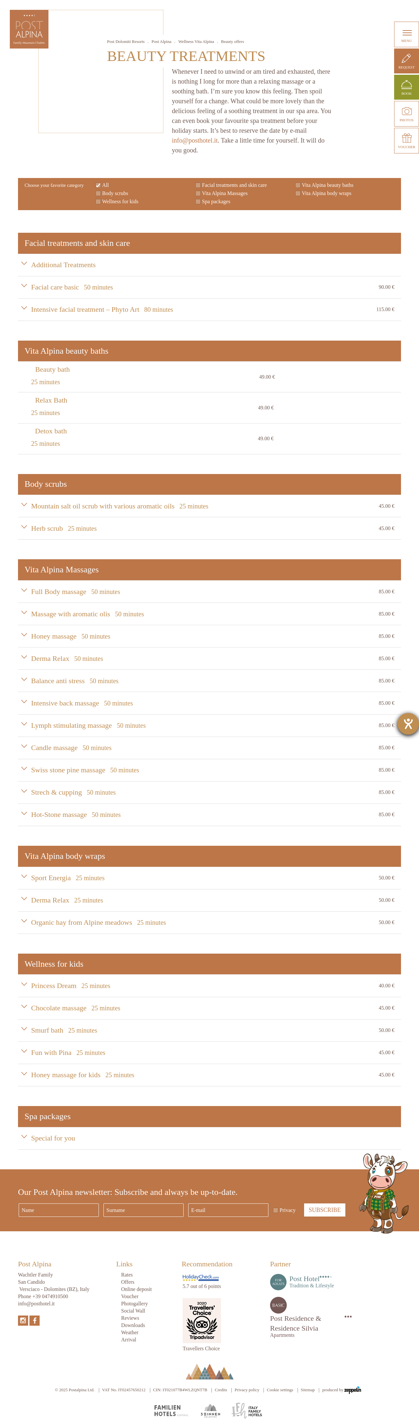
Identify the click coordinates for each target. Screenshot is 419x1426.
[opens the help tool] (408, 724)
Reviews (130, 1318)
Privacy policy (247, 1389)
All (105, 185)
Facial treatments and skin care (234, 185)
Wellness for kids (120, 201)
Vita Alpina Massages (224, 193)
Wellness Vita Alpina (196, 41)
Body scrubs (115, 193)
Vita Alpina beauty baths (328, 185)
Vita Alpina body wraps (326, 193)
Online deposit (136, 1289)
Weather (129, 1332)
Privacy (288, 1210)
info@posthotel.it (195, 140)
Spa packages (216, 201)
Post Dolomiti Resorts (126, 41)
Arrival (128, 1339)
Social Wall (133, 1311)
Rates (127, 1274)
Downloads (133, 1325)
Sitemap (308, 1389)
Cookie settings (280, 1389)
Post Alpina (161, 41)
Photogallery (134, 1303)
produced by (341, 1390)
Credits (221, 1389)
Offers (128, 1282)
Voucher (129, 1296)
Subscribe (325, 1210)
